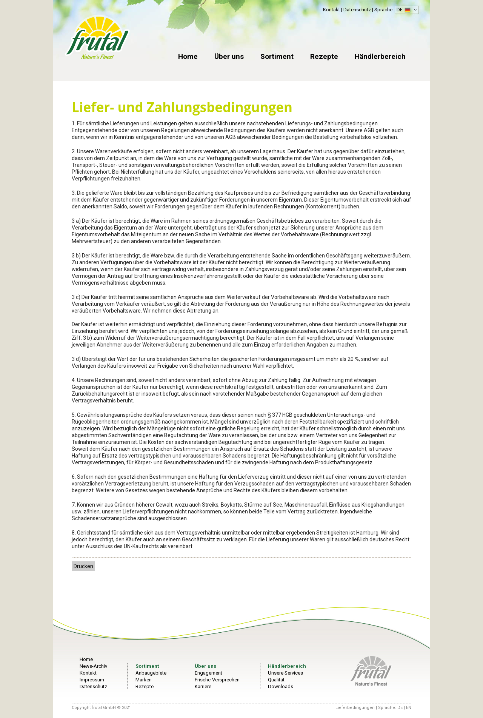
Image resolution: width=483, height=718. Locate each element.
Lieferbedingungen (355, 707)
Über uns (229, 56)
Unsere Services (285, 673)
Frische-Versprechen (217, 680)
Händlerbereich (380, 56)
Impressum (92, 680)
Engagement (208, 673)
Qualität (276, 680)
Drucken (83, 566)
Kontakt (331, 9)
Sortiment (277, 56)
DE (406, 10)
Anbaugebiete (150, 673)
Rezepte (324, 56)
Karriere (203, 686)
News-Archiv (93, 666)
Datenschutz (357, 9)
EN (408, 707)
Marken (143, 680)
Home (188, 56)
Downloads (280, 686)
